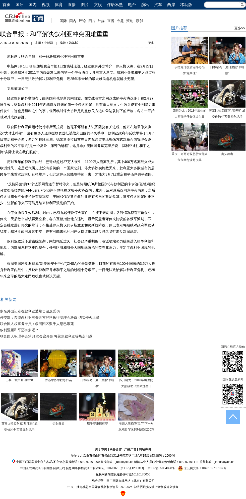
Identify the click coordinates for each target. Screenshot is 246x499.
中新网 (48, 43)
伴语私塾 (115, 5)
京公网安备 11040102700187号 (202, 468)
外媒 (101, 21)
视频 (46, 5)
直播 (72, 5)
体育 (59, 5)
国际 (20, 5)
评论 (82, 21)
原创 (139, 21)
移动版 (186, 5)
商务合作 (116, 449)
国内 (33, 5)
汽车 (158, 5)
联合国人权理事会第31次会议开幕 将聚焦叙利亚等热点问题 (46, 336)
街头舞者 (58, 423)
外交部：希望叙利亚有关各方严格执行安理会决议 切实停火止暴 (49, 317)
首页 (7, 5)
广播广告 (130, 449)
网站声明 (145, 449)
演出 (145, 5)
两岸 (171, 5)
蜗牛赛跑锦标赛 (97, 423)
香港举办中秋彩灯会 (58, 380)
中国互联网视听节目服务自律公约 (42, 468)
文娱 (98, 5)
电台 (132, 5)
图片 (85, 5)
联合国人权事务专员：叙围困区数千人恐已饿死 (37, 324)
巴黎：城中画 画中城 (19, 380)
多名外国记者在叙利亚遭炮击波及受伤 (30, 311)
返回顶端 (233, 417)
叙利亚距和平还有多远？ (19, 330)
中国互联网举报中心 (29, 462)
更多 (151, 43)
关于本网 (101, 449)
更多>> (239, 28)
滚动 (129, 21)
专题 (120, 21)
